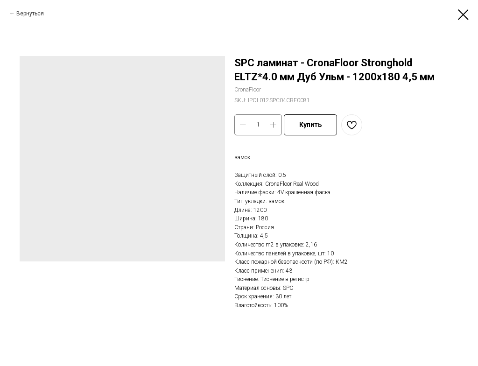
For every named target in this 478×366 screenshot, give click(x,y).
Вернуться (30, 13)
